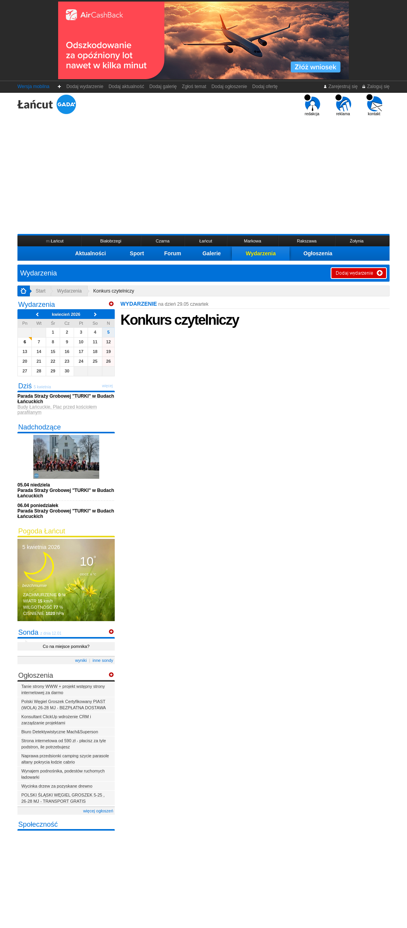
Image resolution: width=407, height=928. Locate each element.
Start (40, 291)
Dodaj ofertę (265, 86)
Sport (137, 253)
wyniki (81, 660)
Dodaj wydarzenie (85, 86)
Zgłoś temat (194, 86)
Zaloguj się (376, 86)
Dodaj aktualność (126, 86)
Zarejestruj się (340, 86)
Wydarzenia (261, 253)
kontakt (374, 105)
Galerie (211, 253)
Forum (172, 253)
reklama (343, 105)
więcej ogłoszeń (98, 811)
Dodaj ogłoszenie (229, 86)
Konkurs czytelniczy (113, 291)
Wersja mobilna (33, 86)
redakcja (312, 105)
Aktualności (90, 253)
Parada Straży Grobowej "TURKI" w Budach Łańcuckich (65, 490)
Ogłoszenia (318, 253)
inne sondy (103, 660)
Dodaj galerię (163, 86)
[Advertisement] (203, 174)
